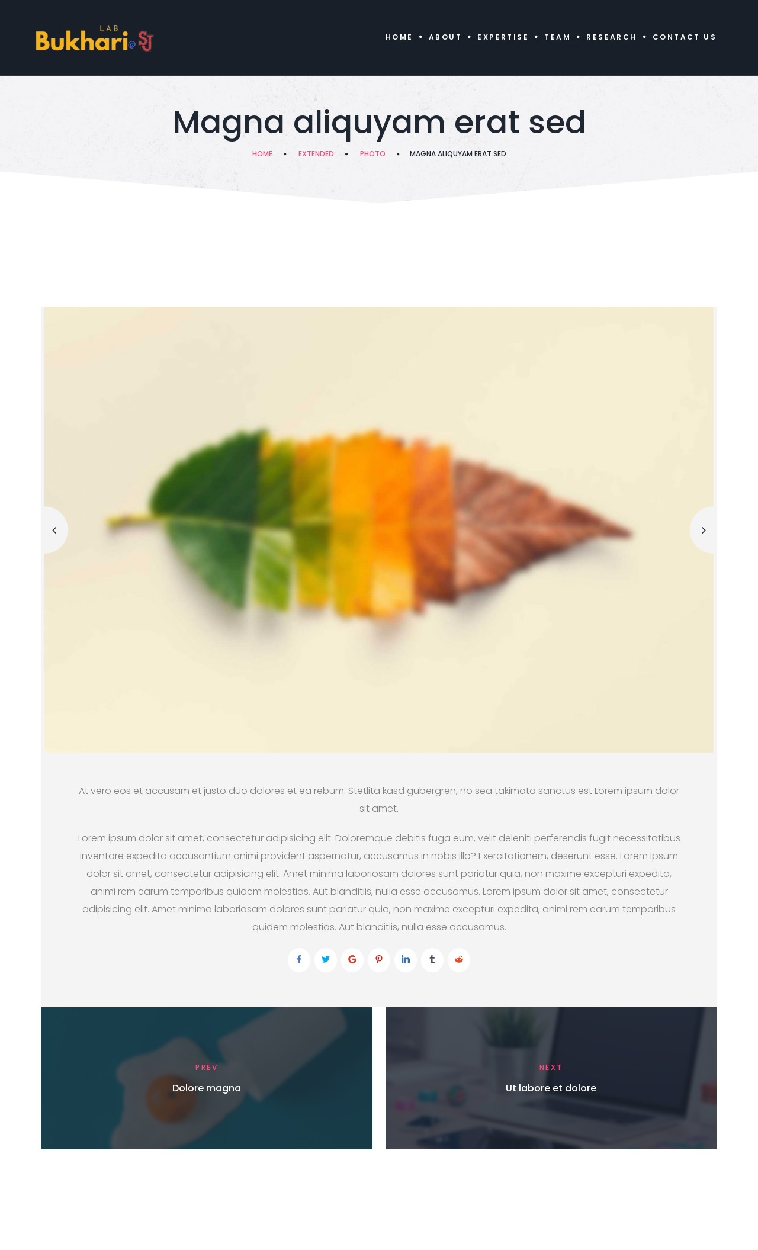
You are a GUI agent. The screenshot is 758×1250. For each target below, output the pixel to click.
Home (399, 37)
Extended (316, 154)
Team (557, 37)
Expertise (503, 37)
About (445, 37)
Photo (373, 154)
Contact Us (685, 37)
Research (611, 37)
